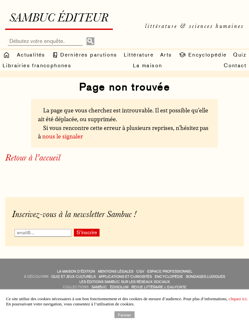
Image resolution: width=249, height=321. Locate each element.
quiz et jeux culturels (73, 277)
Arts (166, 55)
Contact (235, 65)
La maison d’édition (76, 271)
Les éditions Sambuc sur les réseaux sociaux (124, 282)
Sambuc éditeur (58, 18)
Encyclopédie (202, 55)
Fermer (124, 314)
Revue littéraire (158, 287)
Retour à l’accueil (32, 158)
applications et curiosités (125, 277)
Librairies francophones (37, 65)
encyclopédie (169, 277)
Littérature (139, 55)
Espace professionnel (169, 271)
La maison (147, 65)
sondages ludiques (205, 277)
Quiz (239, 55)
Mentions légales (115, 271)
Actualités (31, 55)
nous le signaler (62, 136)
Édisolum (119, 287)
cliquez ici (237, 298)
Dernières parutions (84, 55)
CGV (140, 271)
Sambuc (99, 287)
